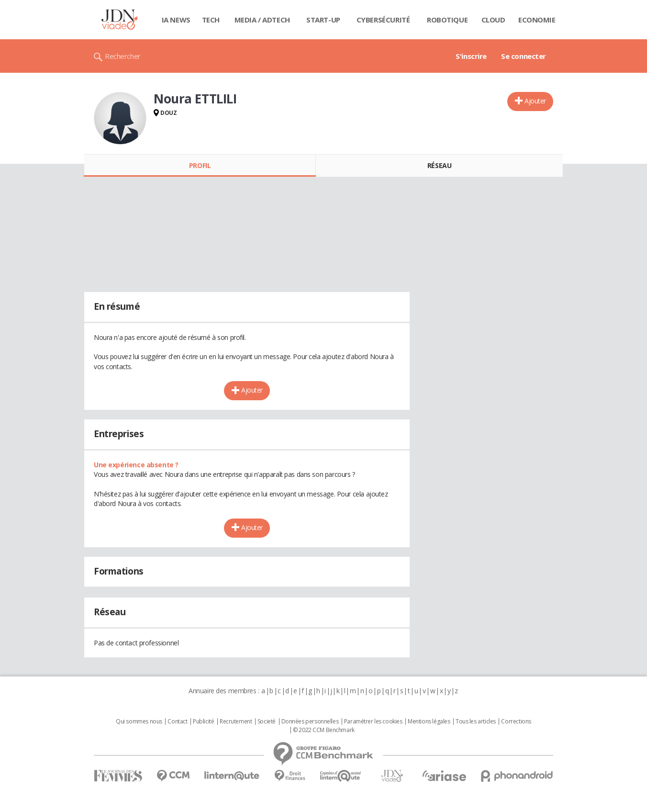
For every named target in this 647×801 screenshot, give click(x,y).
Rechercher (123, 56)
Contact (177, 721)
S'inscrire (471, 56)
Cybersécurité (383, 19)
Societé (266, 721)
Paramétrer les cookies (373, 721)
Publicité (203, 721)
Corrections (516, 721)
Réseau (439, 165)
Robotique (447, 19)
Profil (200, 165)
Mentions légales (429, 721)
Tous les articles (476, 721)
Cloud (493, 19)
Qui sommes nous (139, 721)
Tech (211, 19)
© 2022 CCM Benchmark (324, 730)
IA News (176, 19)
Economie (537, 19)
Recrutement (236, 721)
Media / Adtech (262, 19)
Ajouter (535, 100)
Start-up (323, 19)
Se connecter (523, 56)
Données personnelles (310, 721)
